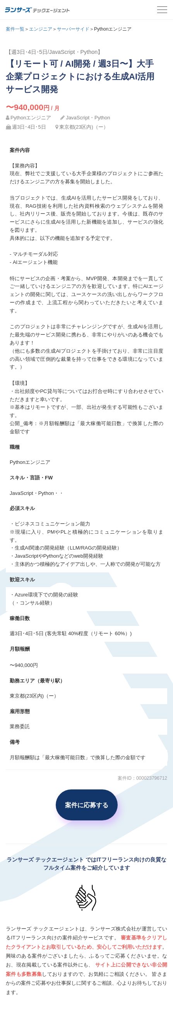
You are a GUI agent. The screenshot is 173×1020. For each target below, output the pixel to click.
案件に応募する (86, 805)
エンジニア (40, 29)
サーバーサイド (73, 29)
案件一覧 (15, 29)
